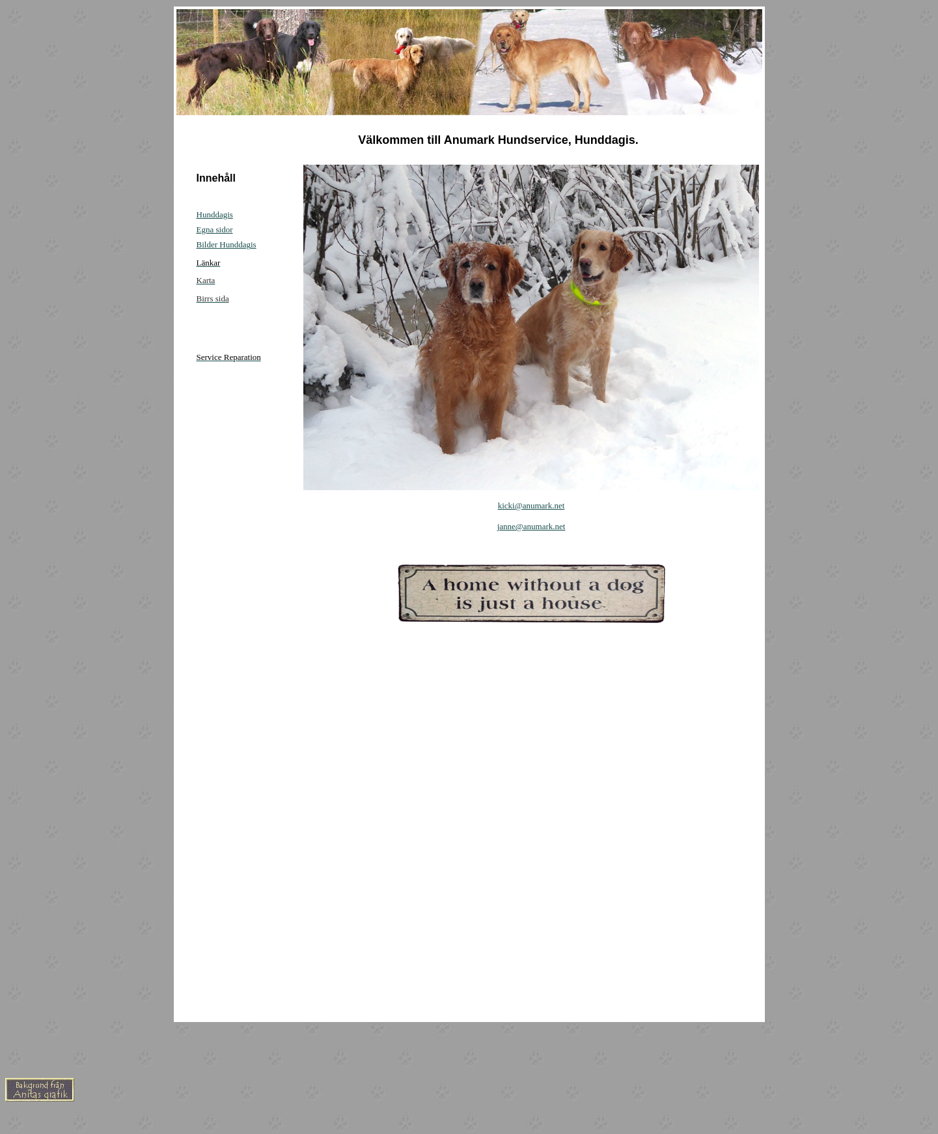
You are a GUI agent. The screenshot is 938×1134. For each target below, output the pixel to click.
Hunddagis (215, 214)
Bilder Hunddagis (226, 244)
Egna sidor (215, 229)
